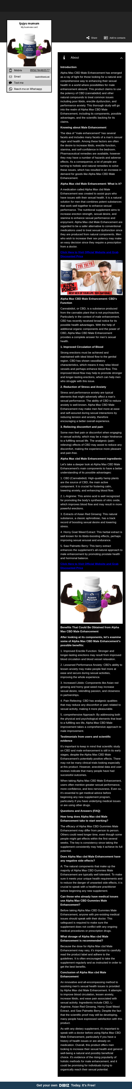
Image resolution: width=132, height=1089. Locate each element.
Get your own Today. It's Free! (66, 1085)
